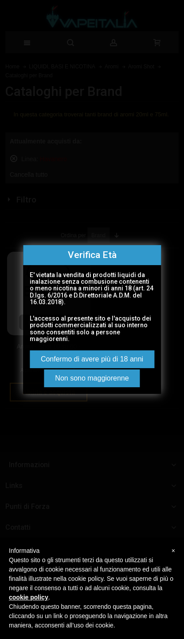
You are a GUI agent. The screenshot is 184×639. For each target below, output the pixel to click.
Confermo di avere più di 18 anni (92, 359)
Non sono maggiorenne (92, 378)
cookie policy (28, 597)
